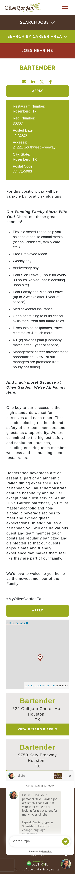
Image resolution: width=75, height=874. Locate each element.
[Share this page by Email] (24, 81)
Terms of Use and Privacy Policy (37, 869)
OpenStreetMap (46, 685)
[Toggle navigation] (64, 8)
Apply (37, 91)
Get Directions (17, 623)
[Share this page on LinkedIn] (33, 81)
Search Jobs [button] (37, 22)
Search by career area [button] (38, 37)
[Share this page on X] (42, 81)
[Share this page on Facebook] (51, 81)
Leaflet (29, 685)
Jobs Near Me (37, 51)
